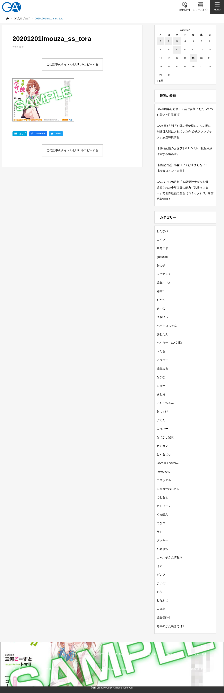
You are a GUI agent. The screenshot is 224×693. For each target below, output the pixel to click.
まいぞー (162, 583)
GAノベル (150, 654)
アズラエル (164, 480)
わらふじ (162, 600)
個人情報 (174, 669)
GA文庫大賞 (127, 654)
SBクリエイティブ (20, 669)
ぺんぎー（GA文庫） (170, 342)
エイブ (161, 239)
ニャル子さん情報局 (169, 557)
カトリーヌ (164, 506)
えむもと (162, 497)
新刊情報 (23, 654)
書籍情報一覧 (47, 654)
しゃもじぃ (164, 454)
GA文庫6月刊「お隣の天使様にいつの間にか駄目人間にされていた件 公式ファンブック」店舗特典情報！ (184, 131)
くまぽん (162, 514)
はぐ (159, 566)
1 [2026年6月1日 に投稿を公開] (160, 41)
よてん (161, 420)
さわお (161, 394)
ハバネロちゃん (167, 325)
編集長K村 (163, 617)
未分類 (161, 609)
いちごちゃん (165, 402)
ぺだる (161, 351)
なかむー (162, 377)
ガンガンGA (198, 654)
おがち (161, 299)
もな (159, 591)
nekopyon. (163, 471)
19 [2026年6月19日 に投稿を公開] (193, 58)
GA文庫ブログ (100, 654)
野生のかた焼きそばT (170, 626)
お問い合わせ (197, 669)
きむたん (162, 334)
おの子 (161, 265)
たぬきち (162, 548)
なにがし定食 (165, 437)
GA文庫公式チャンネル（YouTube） (65, 669)
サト (159, 531)
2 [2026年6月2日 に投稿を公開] (168, 41)
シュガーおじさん (168, 488)
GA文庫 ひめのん (168, 463)
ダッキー (162, 540)
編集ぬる (162, 368)
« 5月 (160, 80)
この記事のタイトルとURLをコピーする (72, 64)
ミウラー (162, 360)
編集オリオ (164, 282)
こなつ (161, 523)
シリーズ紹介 (73, 654)
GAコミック (173, 654)
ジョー (161, 385)
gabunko (162, 256)
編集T (160, 291)
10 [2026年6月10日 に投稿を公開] (177, 49)
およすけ (162, 411)
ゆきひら (162, 317)
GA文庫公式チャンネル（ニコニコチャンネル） (128, 669)
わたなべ (162, 231)
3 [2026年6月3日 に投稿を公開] (177, 41)
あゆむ (161, 308)
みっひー (162, 428)
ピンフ (161, 574)
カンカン (162, 445)
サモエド (162, 248)
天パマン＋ (164, 274)
